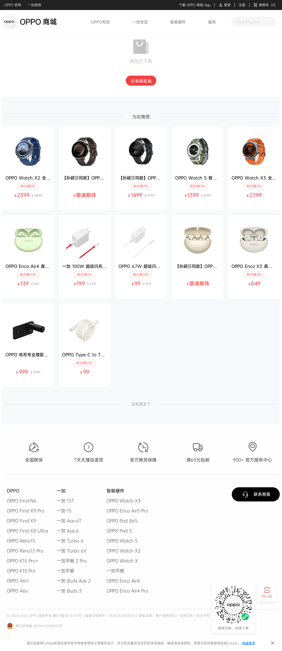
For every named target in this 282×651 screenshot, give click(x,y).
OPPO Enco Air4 (123, 581)
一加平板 (65, 571)
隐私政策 (145, 615)
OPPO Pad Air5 (122, 521)
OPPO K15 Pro (21, 571)
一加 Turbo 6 (70, 541)
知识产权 (202, 615)
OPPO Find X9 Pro (25, 511)
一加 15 (64, 511)
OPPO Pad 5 (119, 531)
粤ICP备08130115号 (67, 615)
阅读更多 (248, 643)
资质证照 (185, 615)
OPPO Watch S (122, 541)
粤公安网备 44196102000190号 (39, 625)
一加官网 (34, 5)
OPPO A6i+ (18, 581)
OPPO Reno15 (21, 541)
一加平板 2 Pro (72, 561)
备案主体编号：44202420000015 (110, 615)
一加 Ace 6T (69, 521)
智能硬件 (178, 21)
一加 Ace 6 (68, 531)
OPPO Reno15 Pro (25, 551)
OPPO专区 (100, 21)
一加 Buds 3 (69, 591)
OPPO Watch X (122, 561)
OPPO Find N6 (21, 501)
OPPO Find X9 (21, 521)
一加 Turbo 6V (72, 551)
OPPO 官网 (12, 5)
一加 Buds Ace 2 (74, 581)
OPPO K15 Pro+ (22, 561)
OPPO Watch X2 (124, 551)
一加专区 (140, 21)
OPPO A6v (17, 591)
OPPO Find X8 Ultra (27, 531)
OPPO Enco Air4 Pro (127, 591)
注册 (242, 5)
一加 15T (65, 501)
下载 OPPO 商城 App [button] (194, 5)
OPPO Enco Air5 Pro (127, 511)
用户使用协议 (165, 615)
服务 (212, 21)
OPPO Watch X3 (124, 501)
